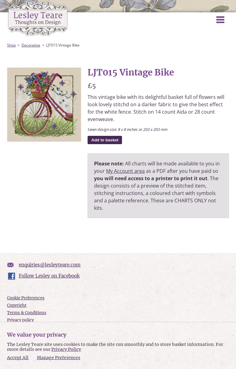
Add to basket (104, 140)
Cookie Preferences (26, 298)
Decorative (31, 45)
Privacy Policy (66, 349)
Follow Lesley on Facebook (49, 276)
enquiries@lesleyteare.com (50, 265)
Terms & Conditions (26, 312)
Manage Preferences (58, 357)
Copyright (16, 305)
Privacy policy (20, 320)
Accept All (18, 357)
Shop (11, 45)
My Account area (125, 171)
